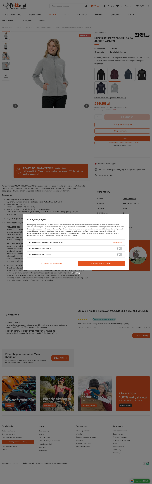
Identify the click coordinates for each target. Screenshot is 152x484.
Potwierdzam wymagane (51, 263)
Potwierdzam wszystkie (101, 263)
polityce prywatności (50, 229)
